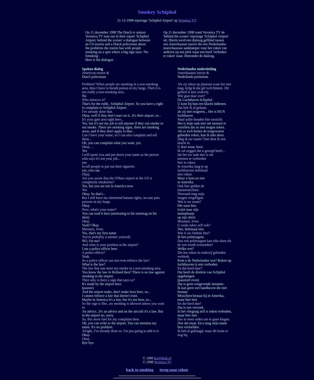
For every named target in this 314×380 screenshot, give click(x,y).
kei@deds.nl (162, 358)
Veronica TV (187, 20)
